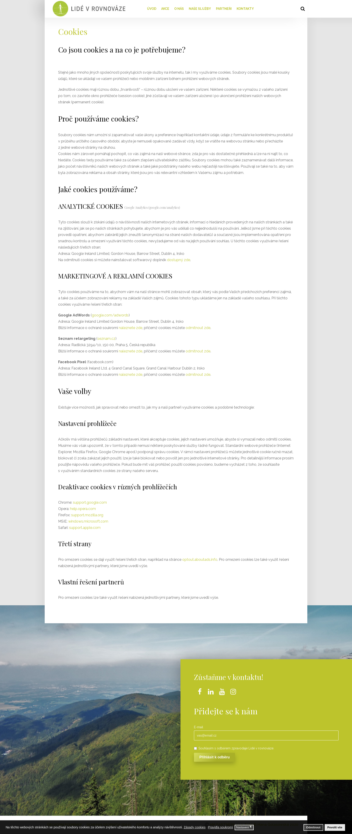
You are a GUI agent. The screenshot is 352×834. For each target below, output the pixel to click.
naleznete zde (130, 326)
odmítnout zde (198, 326)
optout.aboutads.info (199, 558)
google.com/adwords (110, 314)
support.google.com (90, 501)
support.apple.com (85, 526)
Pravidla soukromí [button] (220, 827)
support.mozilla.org (87, 514)
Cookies (72, 30)
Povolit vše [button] (334, 827)
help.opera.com (83, 507)
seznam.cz (106, 337)
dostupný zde (178, 258)
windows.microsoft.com (88, 520)
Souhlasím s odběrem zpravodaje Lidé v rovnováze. (234, 747)
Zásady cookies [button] (194, 827)
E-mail (198, 725)
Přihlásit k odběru (214, 756)
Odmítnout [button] (313, 827)
